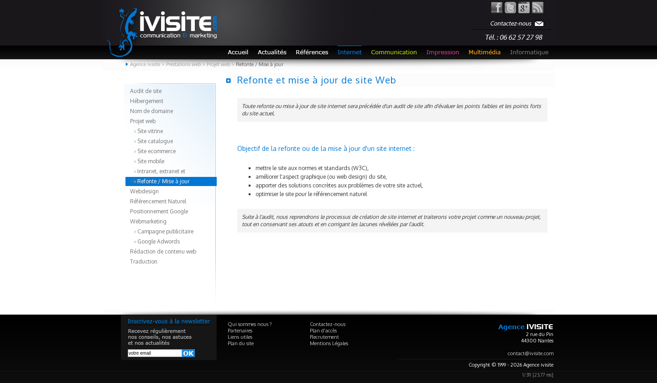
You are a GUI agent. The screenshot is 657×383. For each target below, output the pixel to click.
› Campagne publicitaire (161, 231)
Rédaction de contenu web (163, 251)
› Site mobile (147, 161)
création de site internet (387, 216)
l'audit (266, 216)
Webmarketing (148, 221)
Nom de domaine (151, 111)
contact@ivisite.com (530, 353)
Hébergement (146, 101)
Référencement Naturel (158, 201)
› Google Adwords (155, 241)
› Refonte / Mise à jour (159, 181)
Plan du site (241, 343)
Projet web (143, 121)
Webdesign (144, 191)
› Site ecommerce (153, 151)
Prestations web (183, 64)
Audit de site (146, 91)
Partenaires (240, 330)
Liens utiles (240, 337)
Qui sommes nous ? (250, 324)
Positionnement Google (159, 211)
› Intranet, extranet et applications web (157, 172)
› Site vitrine (146, 131)
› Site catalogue (151, 141)
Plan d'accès (323, 330)
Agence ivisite (145, 64)
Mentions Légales (329, 343)
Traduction (143, 261)
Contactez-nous (327, 324)
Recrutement (324, 337)
